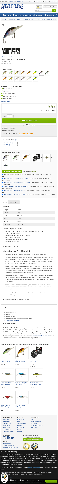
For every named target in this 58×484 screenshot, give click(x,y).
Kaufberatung (6, 427)
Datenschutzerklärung (34, 467)
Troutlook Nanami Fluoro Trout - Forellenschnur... (16, 186)
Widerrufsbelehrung (36, 421)
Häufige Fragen (7, 429)
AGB (32, 419)
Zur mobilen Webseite (9, 431)
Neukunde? (20, 1)
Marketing (25, 480)
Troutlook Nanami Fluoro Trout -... (34, 360)
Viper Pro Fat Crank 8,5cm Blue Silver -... (14, 190)
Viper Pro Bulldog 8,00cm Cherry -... (5, 406)
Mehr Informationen (6, 477)
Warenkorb (53, 2)
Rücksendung (6, 425)
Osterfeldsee (20, 427)
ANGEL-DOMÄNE (13, 6)
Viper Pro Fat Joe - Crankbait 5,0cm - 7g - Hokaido (17, 182)
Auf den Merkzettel (29, 125)
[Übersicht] (47, 19)
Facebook (20, 425)
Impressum (34, 427)
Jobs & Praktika (21, 423)
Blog (18, 421)
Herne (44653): (6, 145)
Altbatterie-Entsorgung (36, 425)
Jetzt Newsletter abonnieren (32, 439)
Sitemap (19, 431)
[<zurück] (40, 19)
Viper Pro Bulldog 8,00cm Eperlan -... (20, 406)
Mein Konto (33, 2)
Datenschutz (34, 423)
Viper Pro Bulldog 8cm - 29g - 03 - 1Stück (14, 194)
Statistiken (15, 480)
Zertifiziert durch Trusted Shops (40, 336)
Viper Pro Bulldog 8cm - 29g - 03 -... (21, 383)
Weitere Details (5, 101)
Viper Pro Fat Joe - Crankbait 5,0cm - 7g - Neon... (17, 178)
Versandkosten (7, 421)
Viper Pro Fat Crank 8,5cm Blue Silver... (6, 383)
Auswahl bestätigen (38, 481)
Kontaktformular (7, 443)
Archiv (19, 429)
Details (5, 202)
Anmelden (10, 1)
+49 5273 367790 (8, 445)
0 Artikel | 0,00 (50, 7)
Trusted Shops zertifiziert (12, 320)
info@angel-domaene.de (10, 447)
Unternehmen (21, 419)
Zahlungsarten (7, 423)
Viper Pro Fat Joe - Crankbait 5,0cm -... (6, 360)
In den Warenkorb (29, 120)
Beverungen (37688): (7, 143)
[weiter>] (53, 19)
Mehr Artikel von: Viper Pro (7, 56)
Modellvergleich (14, 202)
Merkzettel (43, 2)
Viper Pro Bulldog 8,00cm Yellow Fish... (35, 383)
